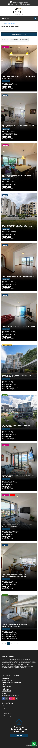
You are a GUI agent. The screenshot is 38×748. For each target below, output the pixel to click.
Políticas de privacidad (10, 716)
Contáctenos (7, 713)
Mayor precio (24, 39)
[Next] (17, 643)
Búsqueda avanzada (10, 23)
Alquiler (5, 711)
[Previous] (2, 643)
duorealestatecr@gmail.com (20, 2)
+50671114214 (14, 4)
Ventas (5, 708)
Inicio (2, 23)
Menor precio (14, 39)
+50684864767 (26, 4)
